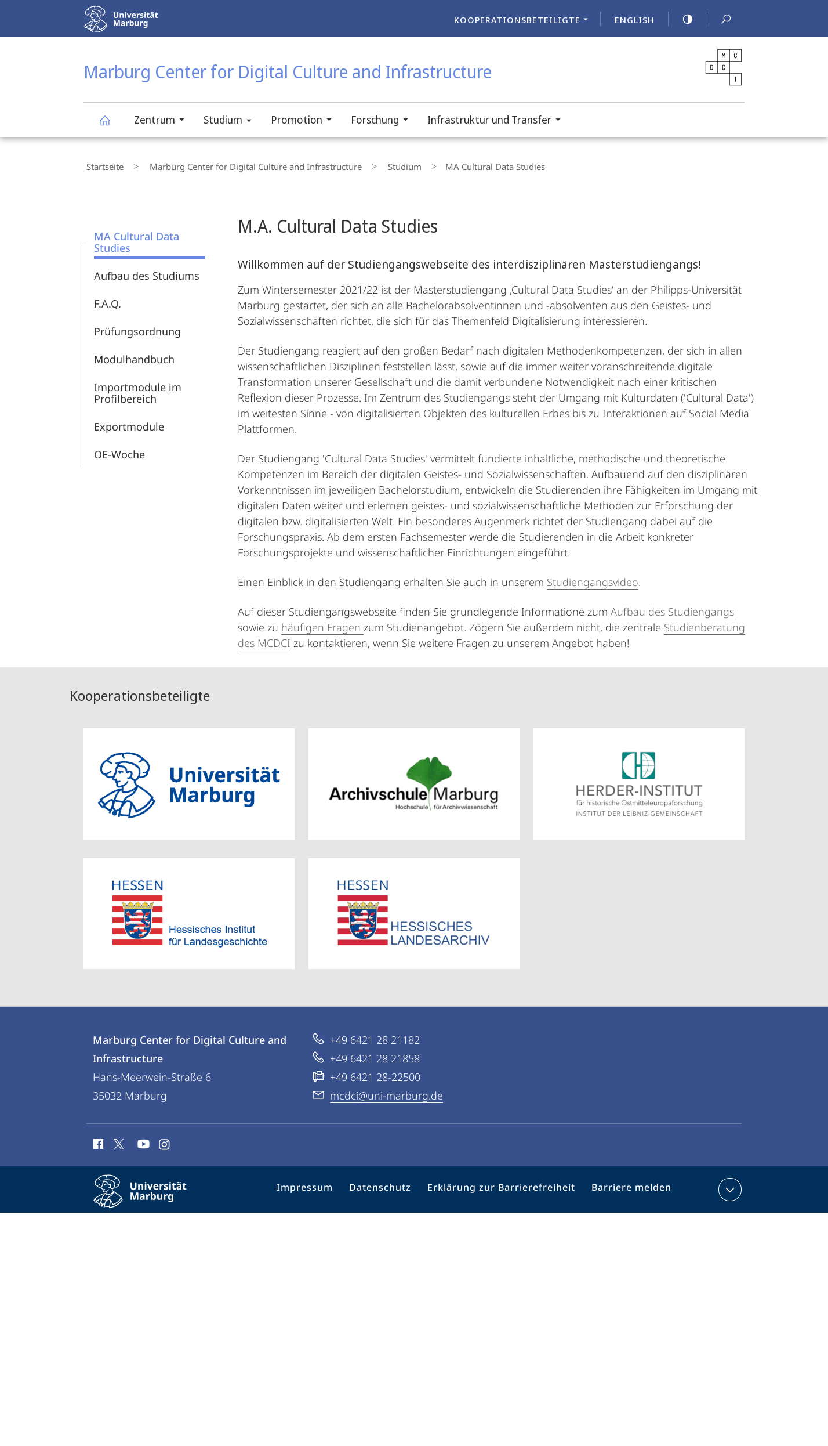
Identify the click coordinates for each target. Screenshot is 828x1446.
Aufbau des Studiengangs (672, 606)
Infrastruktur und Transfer (497, 121)
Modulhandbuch (134, 354)
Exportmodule (129, 421)
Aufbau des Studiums (146, 270)
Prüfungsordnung (137, 326)
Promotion (305, 121)
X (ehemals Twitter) (117, 1139)
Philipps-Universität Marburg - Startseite (145, 26)
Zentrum (163, 121)
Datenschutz (391, 1187)
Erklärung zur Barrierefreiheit (504, 1187)
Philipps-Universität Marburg (150, 1195)
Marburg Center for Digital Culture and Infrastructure (111, 125)
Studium (231, 122)
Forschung (383, 121)
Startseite (102, 164)
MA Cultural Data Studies (136, 237)
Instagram (165, 1141)
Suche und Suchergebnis (719, 19)
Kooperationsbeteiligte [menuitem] (524, 21)
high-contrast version (681, 19)
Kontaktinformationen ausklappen (728, 1184)
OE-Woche (119, 449)
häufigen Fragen (322, 622)
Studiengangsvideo (592, 577)
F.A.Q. (107, 298)
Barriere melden (626, 1187)
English (634, 20)
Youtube (142, 1141)
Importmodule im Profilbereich (137, 387)
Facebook (97, 1141)
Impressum (320, 1187)
